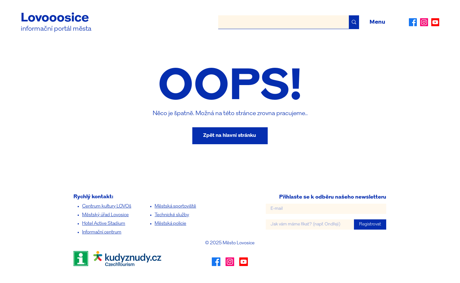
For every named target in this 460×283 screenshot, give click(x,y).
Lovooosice (55, 18)
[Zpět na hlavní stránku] (230, 135)
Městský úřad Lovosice (105, 215)
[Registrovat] (370, 224)
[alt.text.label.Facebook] (413, 22)
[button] (377, 22)
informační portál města (56, 29)
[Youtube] (435, 22)
